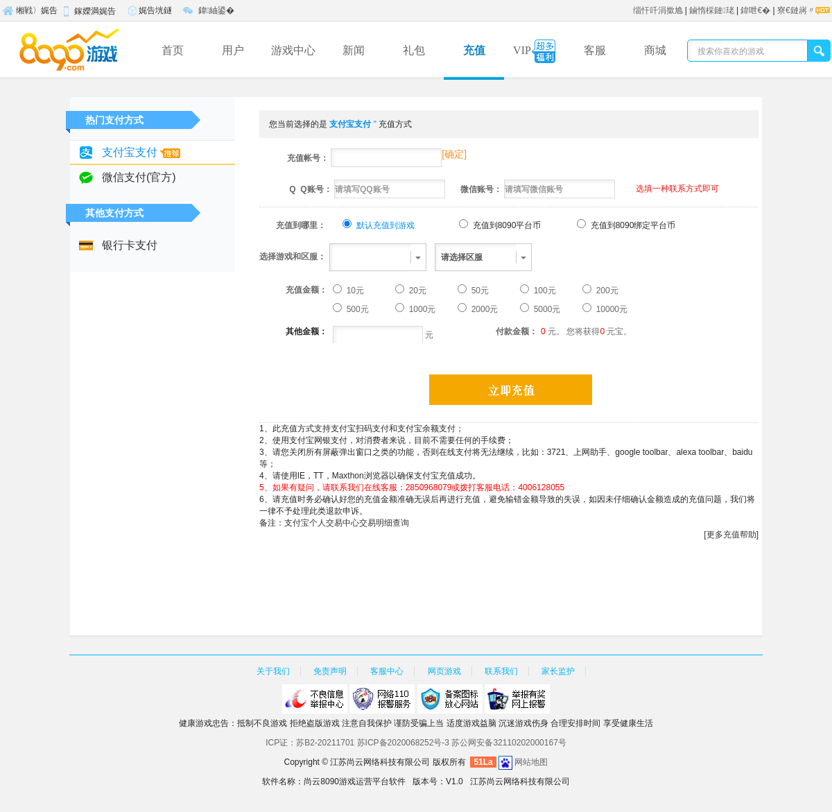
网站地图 (531, 762)
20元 (416, 290)
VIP (534, 52)
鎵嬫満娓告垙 (88, 13)
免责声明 (330, 671)
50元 (479, 290)
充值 (474, 50)
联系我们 (501, 671)
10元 (354, 290)
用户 (233, 50)
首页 (173, 50)
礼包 (414, 50)
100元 (543, 290)
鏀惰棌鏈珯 (711, 10)
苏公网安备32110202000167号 (508, 743)
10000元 (610, 309)
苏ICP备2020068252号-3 (403, 743)
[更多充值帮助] (731, 534)
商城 (655, 50)
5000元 (545, 309)
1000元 (420, 309)
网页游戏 (444, 671)
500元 (356, 309)
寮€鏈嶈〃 (796, 10)
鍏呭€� (755, 10)
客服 (595, 50)
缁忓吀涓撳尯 (658, 10)
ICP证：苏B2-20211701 (310, 743)
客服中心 (387, 671)
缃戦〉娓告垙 (30, 13)
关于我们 (273, 671)
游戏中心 (293, 50)
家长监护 (558, 671)
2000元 (483, 309)
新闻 (354, 50)
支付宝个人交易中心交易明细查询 (346, 523)
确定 (454, 153)
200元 (605, 290)
